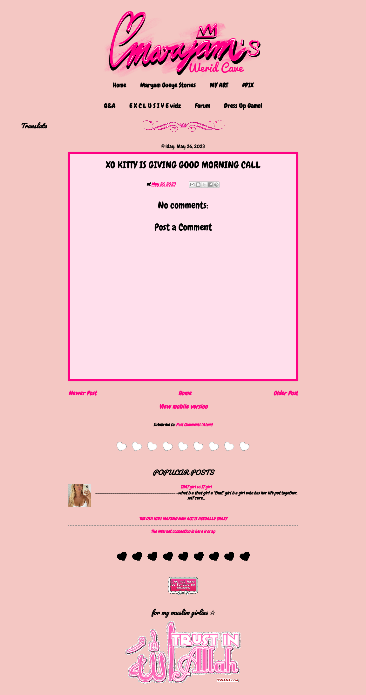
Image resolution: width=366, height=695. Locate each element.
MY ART (219, 85)
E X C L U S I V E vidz (155, 106)
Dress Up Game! (243, 106)
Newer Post (82, 393)
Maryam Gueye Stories (168, 85)
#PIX (248, 85)
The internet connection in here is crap (183, 531)
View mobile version (183, 407)
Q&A (109, 106)
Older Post (285, 393)
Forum (202, 106)
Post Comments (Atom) (194, 424)
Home (119, 85)
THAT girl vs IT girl (196, 487)
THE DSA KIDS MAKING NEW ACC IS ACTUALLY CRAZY (183, 518)
